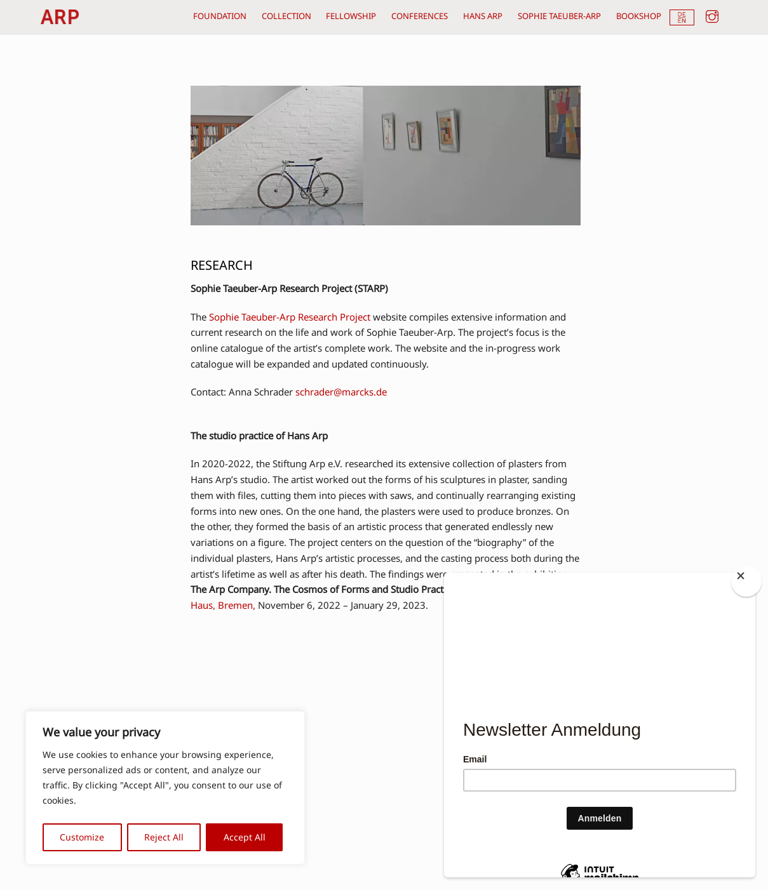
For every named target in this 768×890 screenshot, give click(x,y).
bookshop (638, 16)
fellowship (351, 16)
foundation (219, 16)
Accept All (245, 837)
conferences (419, 16)
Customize (82, 837)
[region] (165, 788)
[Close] (746, 581)
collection (286, 16)
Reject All (164, 837)
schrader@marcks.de (341, 391)
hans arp (482, 16)
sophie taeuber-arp (559, 16)
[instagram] (712, 14)
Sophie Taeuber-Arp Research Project (289, 316)
